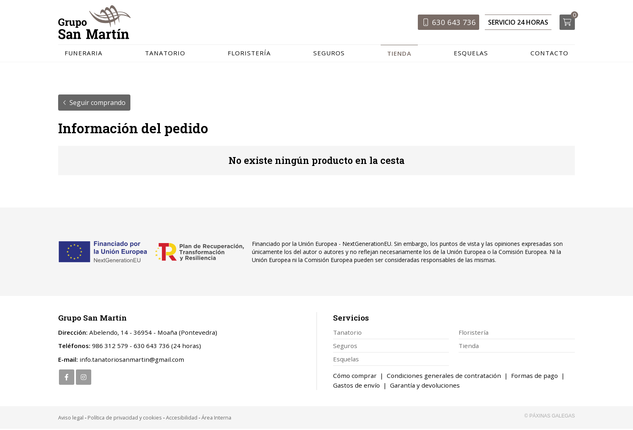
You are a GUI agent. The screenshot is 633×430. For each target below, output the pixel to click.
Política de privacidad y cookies (125, 418)
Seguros (345, 347)
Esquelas (346, 360)
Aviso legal (71, 418)
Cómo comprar (355, 377)
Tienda (469, 347)
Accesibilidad (181, 418)
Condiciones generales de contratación (444, 377)
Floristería (473, 333)
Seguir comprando (97, 103)
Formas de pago (534, 377)
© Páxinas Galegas (549, 417)
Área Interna (216, 418)
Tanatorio (347, 333)
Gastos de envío (356, 386)
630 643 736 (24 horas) (167, 347)
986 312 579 (110, 347)
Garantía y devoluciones (425, 386)
